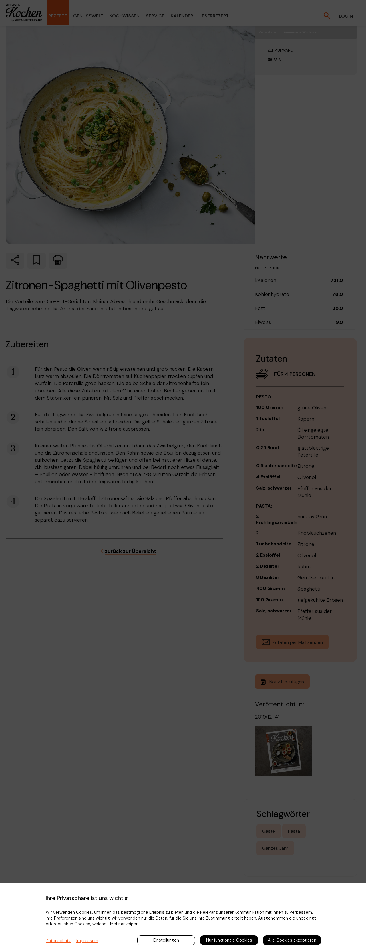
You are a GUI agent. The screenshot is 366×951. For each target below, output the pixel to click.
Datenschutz (58, 941)
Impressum (87, 941)
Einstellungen (166, 940)
